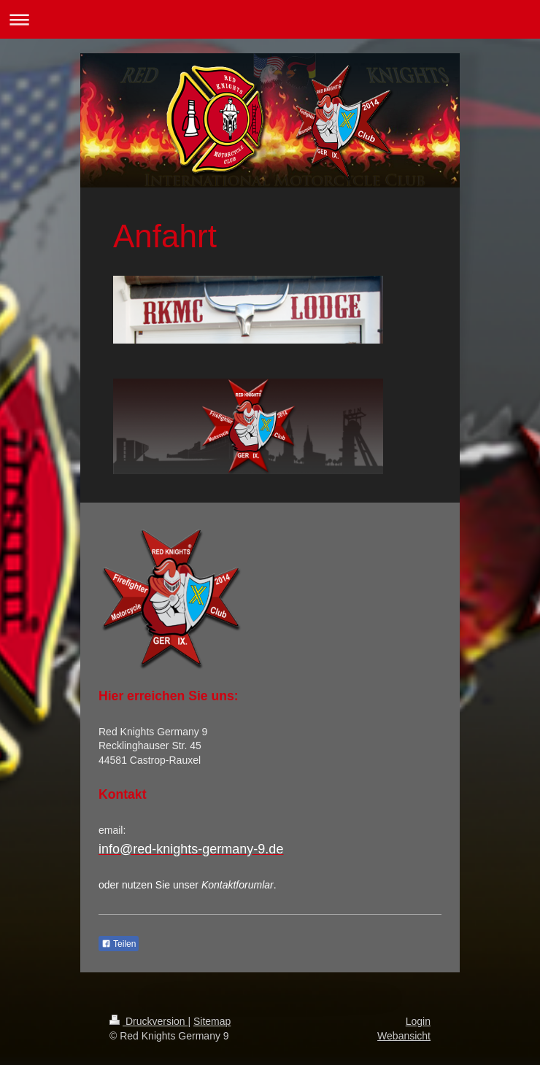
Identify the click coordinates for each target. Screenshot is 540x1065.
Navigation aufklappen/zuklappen (270, 19)
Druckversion (148, 1021)
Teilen (118, 944)
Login (418, 1021)
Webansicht (404, 1036)
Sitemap (212, 1021)
